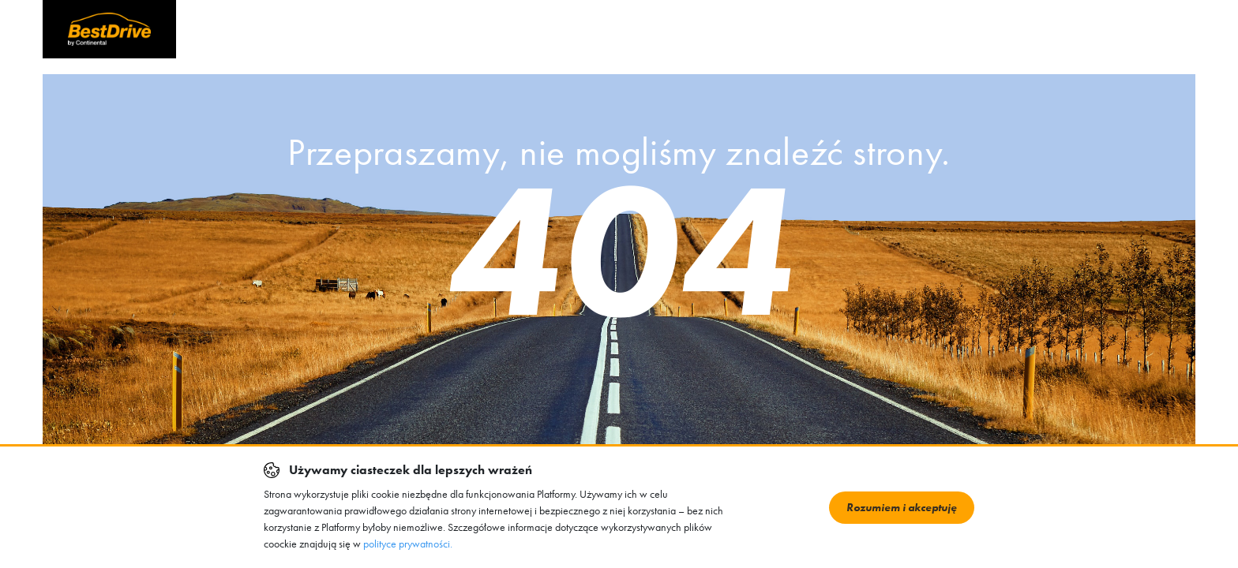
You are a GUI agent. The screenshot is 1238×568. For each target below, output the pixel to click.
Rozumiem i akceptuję (901, 507)
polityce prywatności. (407, 543)
